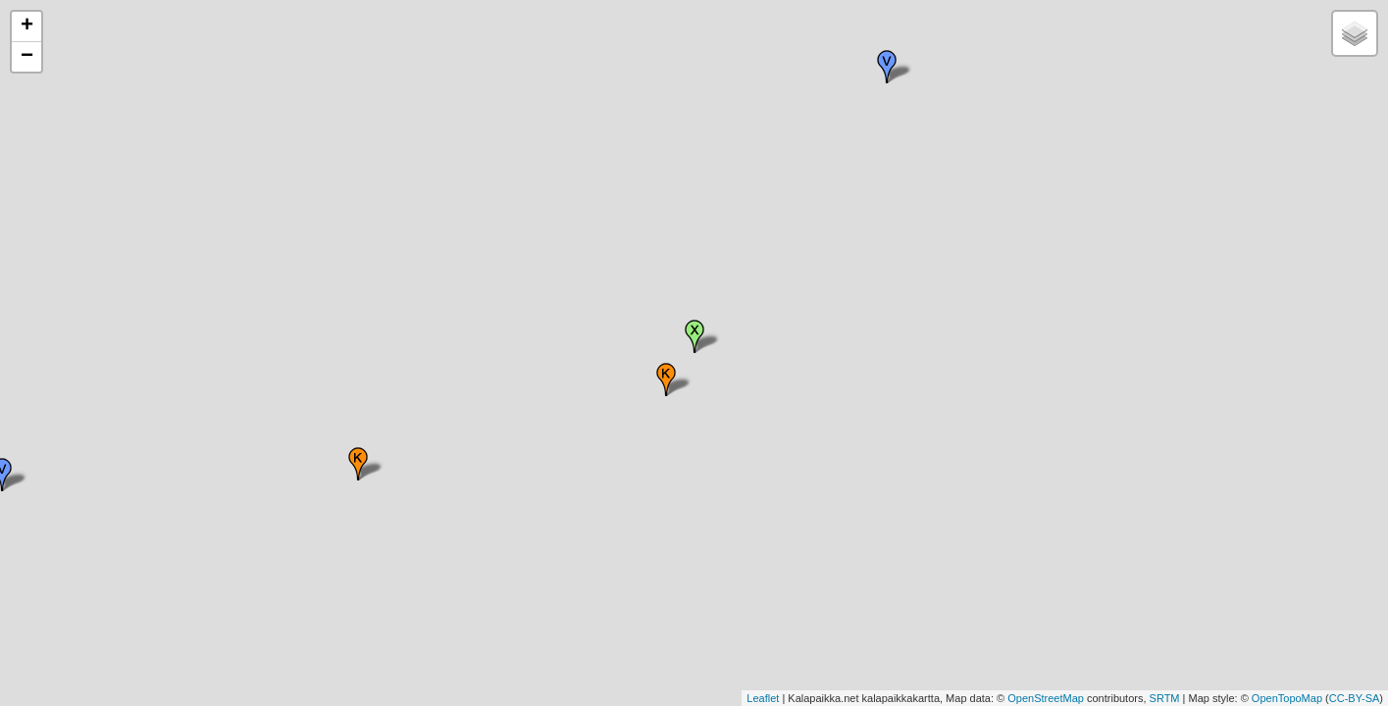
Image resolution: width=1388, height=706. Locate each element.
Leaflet (762, 698)
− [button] (27, 57)
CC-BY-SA (1354, 698)
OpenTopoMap (1287, 698)
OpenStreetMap (1045, 698)
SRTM (1165, 698)
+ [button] (27, 26)
